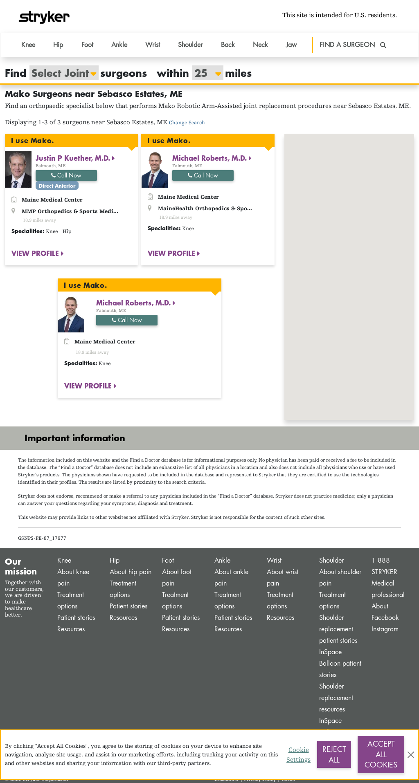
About (380, 606)
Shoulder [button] (190, 44)
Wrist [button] (152, 44)
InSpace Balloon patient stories (340, 663)
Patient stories (76, 617)
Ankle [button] (119, 44)
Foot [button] (87, 44)
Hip (114, 560)
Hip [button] (58, 44)
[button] (349, 269)
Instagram (385, 629)
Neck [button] (260, 44)
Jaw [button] (291, 44)
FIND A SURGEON (353, 44)
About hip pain (130, 572)
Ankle (222, 560)
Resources (71, 629)
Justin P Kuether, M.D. (74, 157)
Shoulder (331, 560)
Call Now (66, 175)
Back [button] (228, 44)
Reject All (334, 754)
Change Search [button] (187, 122)
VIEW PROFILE (36, 253)
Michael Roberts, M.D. (210, 157)
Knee (64, 560)
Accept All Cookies (381, 754)
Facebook (385, 617)
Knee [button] (28, 44)
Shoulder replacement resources (336, 697)
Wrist (274, 560)
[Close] (411, 755)
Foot (168, 560)
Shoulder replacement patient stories (338, 629)
